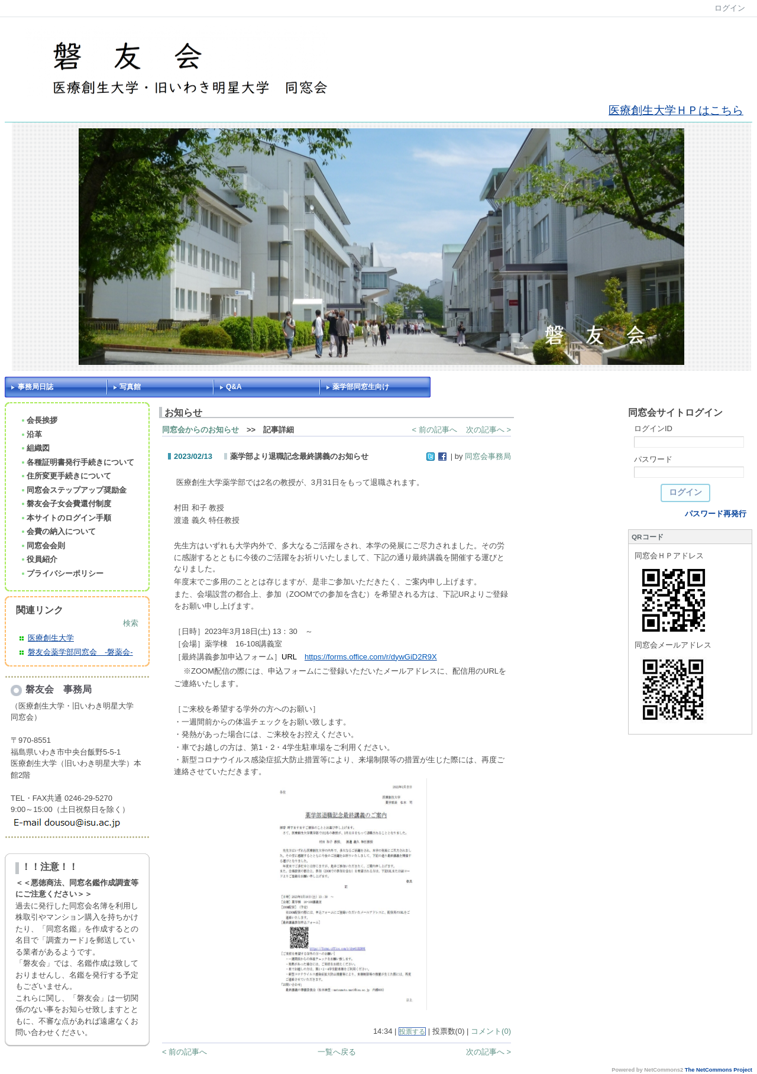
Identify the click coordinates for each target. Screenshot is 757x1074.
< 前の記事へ (434, 429)
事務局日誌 (35, 387)
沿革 (31, 434)
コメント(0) (491, 1031)
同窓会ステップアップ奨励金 (73, 490)
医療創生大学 (51, 637)
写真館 (130, 387)
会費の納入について (58, 531)
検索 (130, 623)
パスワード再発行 (715, 513)
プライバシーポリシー (61, 573)
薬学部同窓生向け (360, 387)
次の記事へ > (488, 429)
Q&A (234, 387)
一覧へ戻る (337, 1051)
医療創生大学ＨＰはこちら (676, 110)
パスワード (653, 459)
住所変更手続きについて (65, 475)
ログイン (729, 8)
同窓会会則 (42, 545)
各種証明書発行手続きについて (77, 462)
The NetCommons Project (718, 1070)
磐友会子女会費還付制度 (65, 503)
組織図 (35, 448)
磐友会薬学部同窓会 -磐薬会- (80, 652)
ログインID (653, 428)
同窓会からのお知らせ (200, 429)
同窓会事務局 (488, 456)
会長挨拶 (38, 420)
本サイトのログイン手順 (65, 517)
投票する (412, 1031)
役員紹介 (38, 559)
